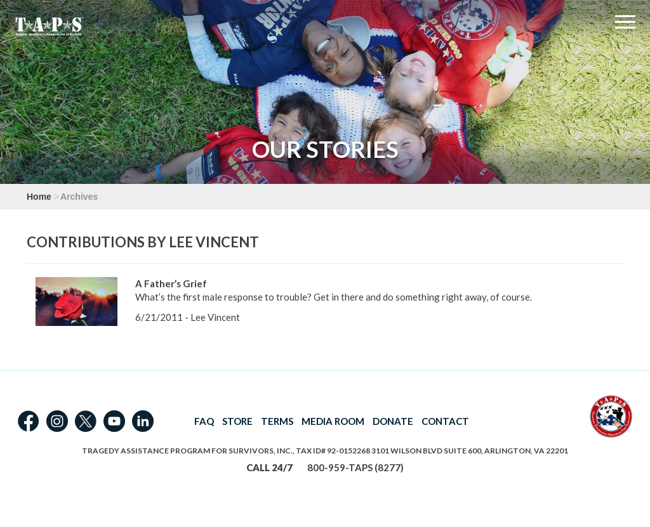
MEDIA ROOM (333, 421)
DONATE (393, 421)
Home (39, 197)
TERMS (277, 421)
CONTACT (445, 421)
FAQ (204, 421)
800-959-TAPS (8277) (355, 467)
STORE (237, 421)
